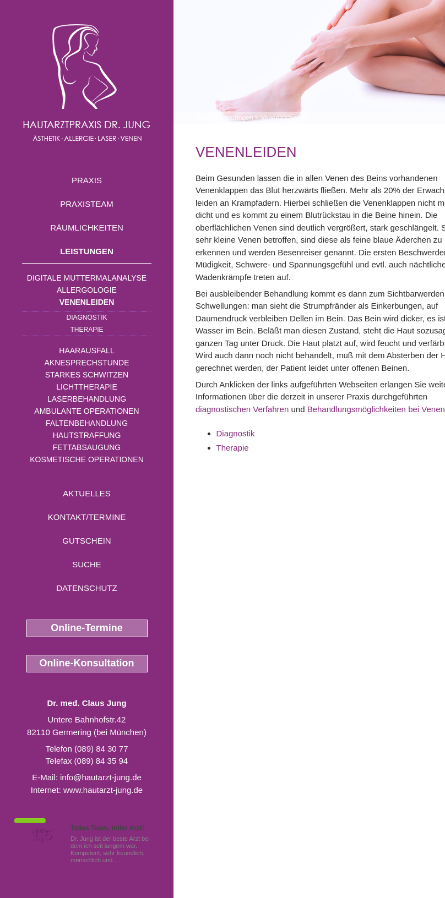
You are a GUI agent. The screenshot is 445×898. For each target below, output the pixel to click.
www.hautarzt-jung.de (103, 790)
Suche (86, 564)
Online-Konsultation (87, 663)
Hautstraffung (87, 435)
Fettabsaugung (87, 447)
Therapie (86, 329)
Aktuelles (87, 493)
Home (204, 118)
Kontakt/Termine (87, 517)
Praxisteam (86, 204)
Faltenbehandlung (87, 423)
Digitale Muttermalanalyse (86, 277)
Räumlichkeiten (86, 227)
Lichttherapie (86, 386)
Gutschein (86, 540)
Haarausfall (86, 350)
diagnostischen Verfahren (242, 409)
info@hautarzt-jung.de (101, 777)
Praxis (87, 180)
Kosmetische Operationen (87, 459)
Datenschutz (86, 588)
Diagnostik (86, 317)
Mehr (129, 860)
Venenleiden (87, 302)
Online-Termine (87, 627)
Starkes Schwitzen (86, 374)
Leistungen (86, 251)
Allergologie (87, 290)
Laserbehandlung (86, 399)
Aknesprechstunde (86, 362)
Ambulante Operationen (86, 411)
